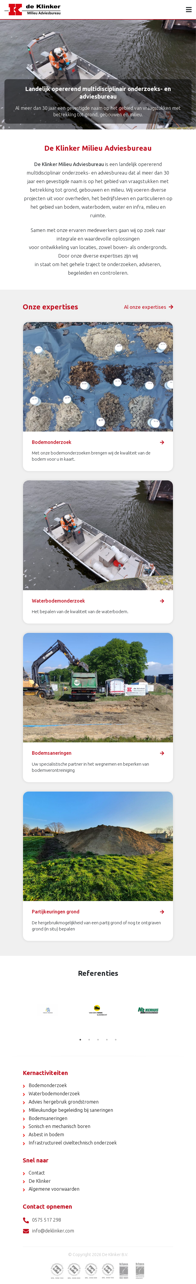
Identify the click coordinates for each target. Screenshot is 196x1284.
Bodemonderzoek (48, 1085)
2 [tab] (89, 1040)
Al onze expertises (148, 307)
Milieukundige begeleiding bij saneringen (71, 1110)
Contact (37, 1172)
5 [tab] (116, 1040)
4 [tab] (107, 1040)
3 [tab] (98, 1040)
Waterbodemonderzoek (54, 1093)
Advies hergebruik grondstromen (64, 1101)
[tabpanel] (48, 1010)
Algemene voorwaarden (54, 1189)
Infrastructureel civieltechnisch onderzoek (73, 1142)
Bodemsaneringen (48, 1118)
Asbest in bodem (46, 1134)
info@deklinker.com (48, 1231)
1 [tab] (80, 1040)
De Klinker (40, 1181)
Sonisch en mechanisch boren (59, 1126)
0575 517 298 (42, 1220)
